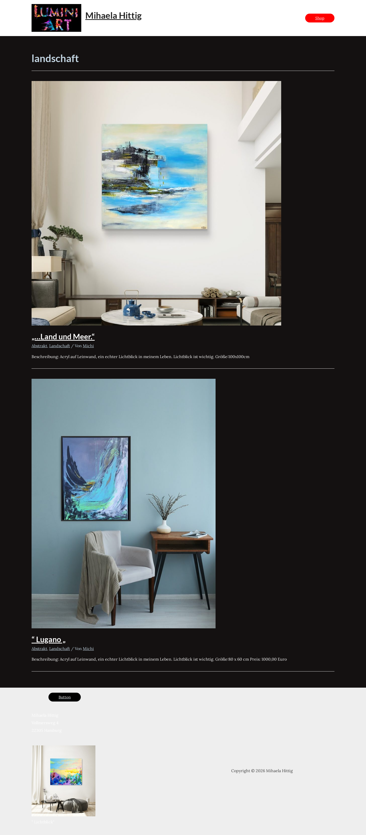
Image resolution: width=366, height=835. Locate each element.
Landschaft (59, 345)
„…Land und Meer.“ (63, 336)
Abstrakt (39, 345)
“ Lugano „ (49, 639)
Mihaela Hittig (113, 15)
